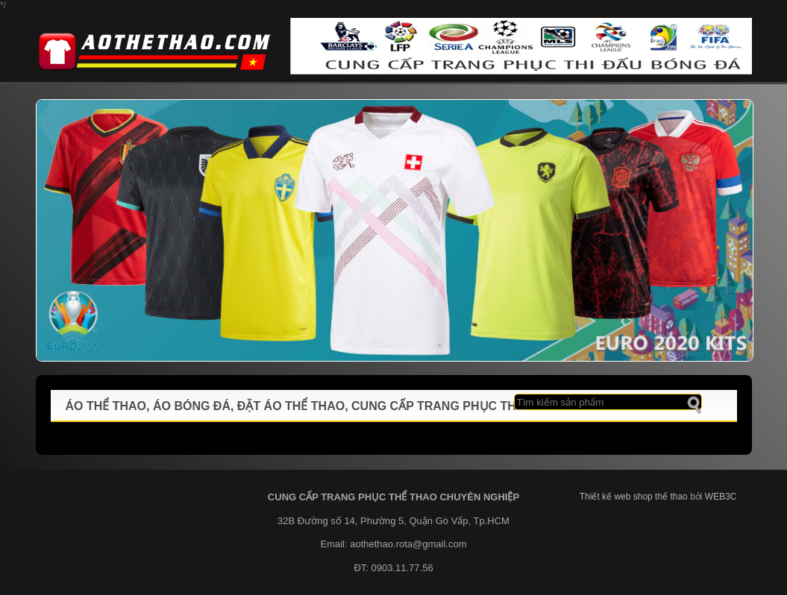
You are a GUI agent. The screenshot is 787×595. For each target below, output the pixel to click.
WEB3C (721, 496)
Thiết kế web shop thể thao (634, 496)
